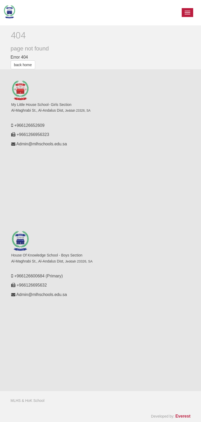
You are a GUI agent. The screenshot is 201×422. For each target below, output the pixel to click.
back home (23, 65)
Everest (183, 416)
